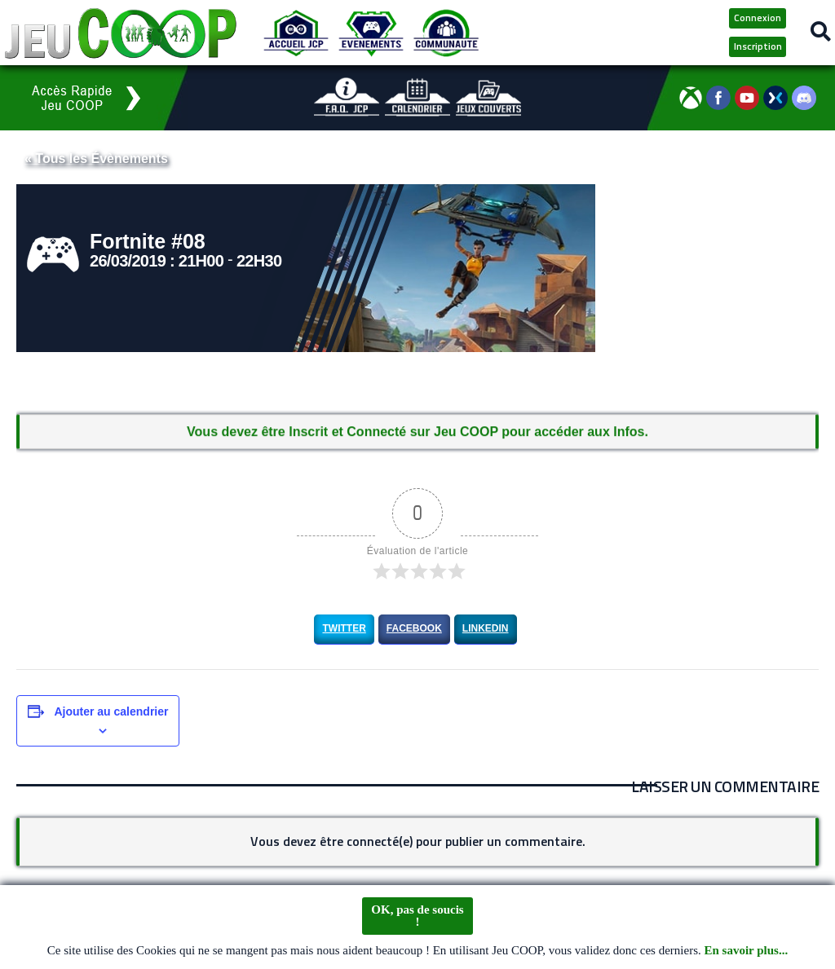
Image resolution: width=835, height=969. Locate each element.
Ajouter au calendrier (111, 711)
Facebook (414, 628)
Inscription (758, 46)
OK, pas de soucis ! (417, 915)
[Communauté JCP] (446, 32)
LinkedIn (485, 628)
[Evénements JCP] (371, 32)
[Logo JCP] (120, 32)
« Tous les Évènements (96, 158)
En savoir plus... (747, 951)
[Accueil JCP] (296, 32)
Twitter (343, 628)
